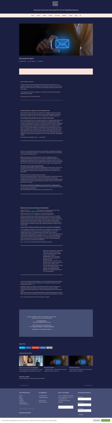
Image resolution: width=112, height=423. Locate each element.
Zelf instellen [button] (97, 420)
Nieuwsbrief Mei (88, 385)
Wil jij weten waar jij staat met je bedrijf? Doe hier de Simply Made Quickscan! (56, 10)
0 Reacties (41, 61)
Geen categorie (32, 61)
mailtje (71, 395)
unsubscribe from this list (49, 326)
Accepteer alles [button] (105, 420)
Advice (20, 397)
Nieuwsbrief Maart (24, 385)
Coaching (21, 400)
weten (33, 284)
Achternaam (80, 402)
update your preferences (38, 326)
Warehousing (22, 402)
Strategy (21, 399)
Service (21, 395)
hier (38, 137)
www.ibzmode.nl (32, 210)
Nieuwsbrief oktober (49, 367)
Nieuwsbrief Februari (74, 367)
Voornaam (80, 396)
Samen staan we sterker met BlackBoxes (28, 367)
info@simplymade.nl (43, 397)
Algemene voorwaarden (25, 412)
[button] (22, 347)
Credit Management (23, 403)
